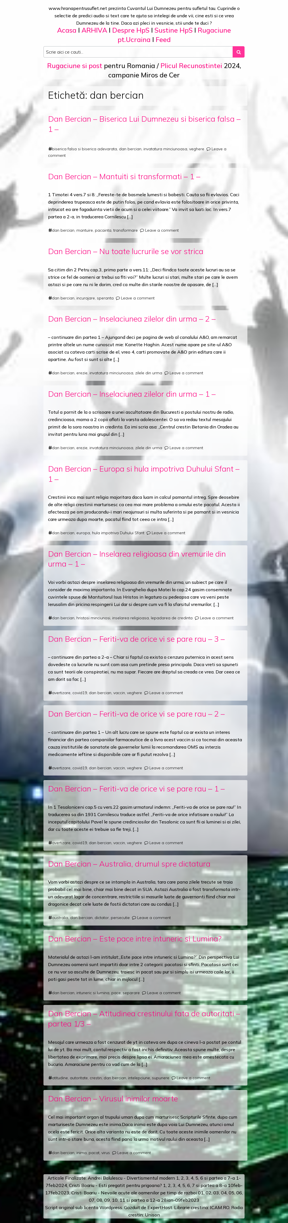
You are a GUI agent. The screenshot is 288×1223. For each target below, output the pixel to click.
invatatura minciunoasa (165, 148)
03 (216, 1192)
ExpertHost (159, 1207)
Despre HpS (130, 30)
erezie (81, 372)
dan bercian (130, 148)
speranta (105, 298)
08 (99, 1200)
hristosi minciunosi (93, 617)
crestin (96, 1077)
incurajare (85, 298)
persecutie (120, 917)
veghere (196, 148)
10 (115, 1200)
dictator (102, 917)
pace (116, 992)
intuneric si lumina (92, 992)
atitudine (60, 1077)
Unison (152, 1215)
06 (239, 1192)
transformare (125, 230)
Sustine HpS (174, 30)
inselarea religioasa (130, 617)
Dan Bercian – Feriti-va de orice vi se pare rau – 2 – (136, 714)
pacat (94, 1152)
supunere (160, 1077)
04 (224, 1192)
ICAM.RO (219, 1207)
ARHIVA (94, 30)
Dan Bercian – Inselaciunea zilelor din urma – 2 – (132, 319)
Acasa (66, 30)
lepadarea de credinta (172, 617)
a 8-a (221, 1185)
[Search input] (138, 52)
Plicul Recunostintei (191, 65)
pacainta (103, 230)
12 (152, 1200)
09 (107, 1200)
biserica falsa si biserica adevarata (84, 148)
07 (92, 1200)
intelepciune (139, 1077)
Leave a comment (162, 230)
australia (60, 917)
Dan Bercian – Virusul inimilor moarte (113, 1098)
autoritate (79, 1077)
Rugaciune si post (74, 65)
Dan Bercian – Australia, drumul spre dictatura (129, 864)
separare (131, 992)
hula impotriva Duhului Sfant (118, 532)
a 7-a (229, 1178)
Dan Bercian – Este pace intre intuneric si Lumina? (135, 938)
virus (105, 1152)
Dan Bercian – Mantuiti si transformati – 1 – (124, 176)
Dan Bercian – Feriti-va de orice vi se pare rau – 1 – (136, 788)
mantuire (84, 230)
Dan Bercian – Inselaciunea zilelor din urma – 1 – (132, 394)
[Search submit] (239, 52)
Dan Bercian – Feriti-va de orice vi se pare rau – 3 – (136, 639)
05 (231, 1192)
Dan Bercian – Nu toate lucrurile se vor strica (125, 251)
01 (201, 1192)
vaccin (119, 692)
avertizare (61, 692)
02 (208, 1192)
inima (81, 1152)
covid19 (79, 692)
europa (83, 532)
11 (122, 1200)
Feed (163, 39)
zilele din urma (148, 372)
